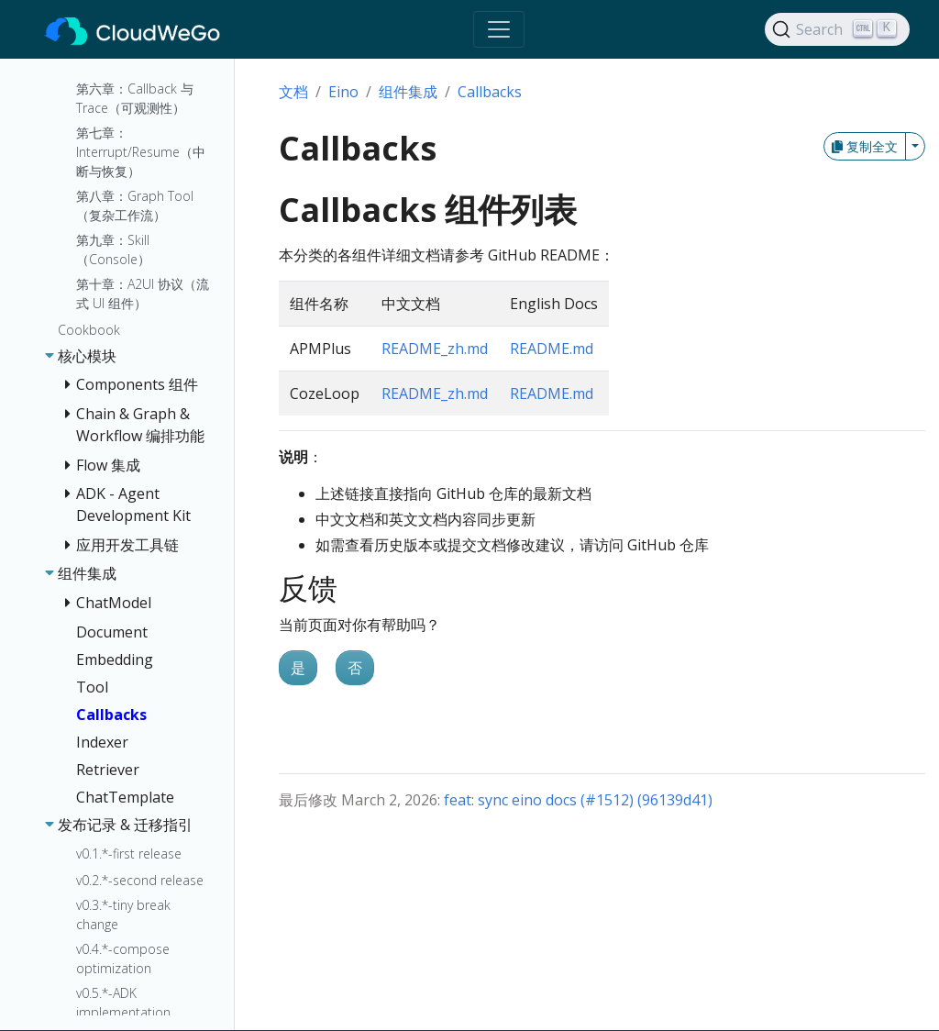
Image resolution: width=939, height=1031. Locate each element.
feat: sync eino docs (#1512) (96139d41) (578, 800)
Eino (343, 92)
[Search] (837, 29)
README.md (551, 348)
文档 (293, 92)
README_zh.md (434, 348)
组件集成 (408, 92)
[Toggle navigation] (499, 29)
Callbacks (490, 92)
